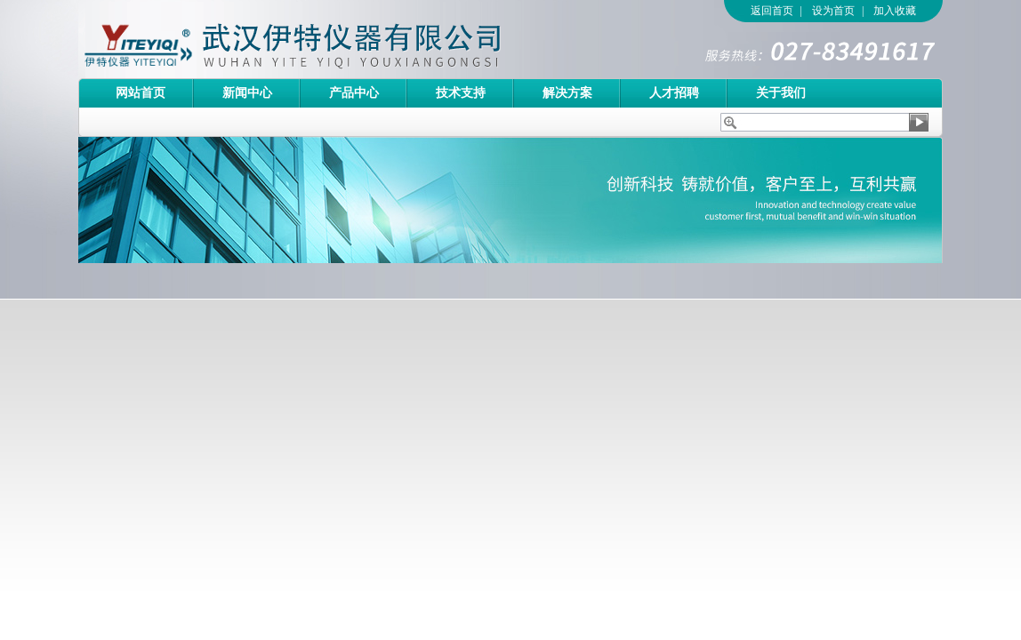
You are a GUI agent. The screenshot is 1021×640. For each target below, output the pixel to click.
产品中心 (354, 93)
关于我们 (781, 93)
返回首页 (772, 10)
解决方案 (567, 93)
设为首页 (833, 10)
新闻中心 (247, 93)
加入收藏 (894, 10)
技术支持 (461, 93)
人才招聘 (674, 93)
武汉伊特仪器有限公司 (322, 39)
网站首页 (140, 93)
